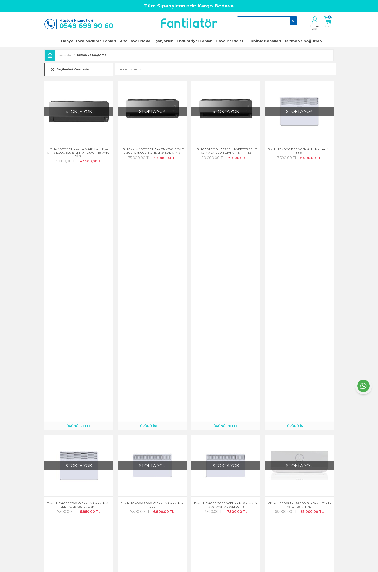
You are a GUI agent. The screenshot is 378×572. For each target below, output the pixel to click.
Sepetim (125, 510)
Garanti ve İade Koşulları (88, 503)
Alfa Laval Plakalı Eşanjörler (146, 41)
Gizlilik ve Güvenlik (180, 483)
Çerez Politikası (178, 490)
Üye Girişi (77, 510)
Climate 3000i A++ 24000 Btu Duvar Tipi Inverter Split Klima (299, 251)
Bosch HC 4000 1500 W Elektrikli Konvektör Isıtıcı (299, 151)
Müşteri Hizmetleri (132, 503)
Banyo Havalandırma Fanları (88, 41)
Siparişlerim (127, 496)
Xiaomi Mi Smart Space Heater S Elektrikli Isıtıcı (299, 352)
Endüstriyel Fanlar (194, 41)
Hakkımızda (79, 490)
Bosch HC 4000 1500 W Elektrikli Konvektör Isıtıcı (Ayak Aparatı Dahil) (78, 251)
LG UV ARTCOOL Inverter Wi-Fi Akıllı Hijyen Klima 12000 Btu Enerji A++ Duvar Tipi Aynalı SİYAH (78, 153)
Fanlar (220, 483)
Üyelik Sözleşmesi (179, 496)
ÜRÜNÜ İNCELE (79, 172)
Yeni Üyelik (78, 517)
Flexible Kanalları (264, 41)
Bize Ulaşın (78, 496)
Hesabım (125, 483)
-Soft (163, 566)
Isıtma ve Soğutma (303, 41)
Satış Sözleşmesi (178, 503)
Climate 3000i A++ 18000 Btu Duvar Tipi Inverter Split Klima (79, 352)
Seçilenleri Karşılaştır (73, 69)
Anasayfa (77, 483)
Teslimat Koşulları (131, 517)
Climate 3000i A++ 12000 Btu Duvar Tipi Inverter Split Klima (152, 352)
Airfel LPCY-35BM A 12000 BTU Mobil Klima (226, 350)
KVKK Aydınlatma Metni (184, 510)
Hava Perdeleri (230, 41)
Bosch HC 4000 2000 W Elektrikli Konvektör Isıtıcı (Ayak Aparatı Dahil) (225, 251)
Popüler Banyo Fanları (231, 490)
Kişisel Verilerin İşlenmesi (184, 517)
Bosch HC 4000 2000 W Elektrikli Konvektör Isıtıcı (152, 251)
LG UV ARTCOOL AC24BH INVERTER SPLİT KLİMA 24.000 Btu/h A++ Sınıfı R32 (226, 151)
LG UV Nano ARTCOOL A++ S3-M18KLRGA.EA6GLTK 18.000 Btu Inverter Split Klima (152, 151)
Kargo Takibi (128, 490)
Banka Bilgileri (129, 523)
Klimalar (221, 496)
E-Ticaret (175, 566)
